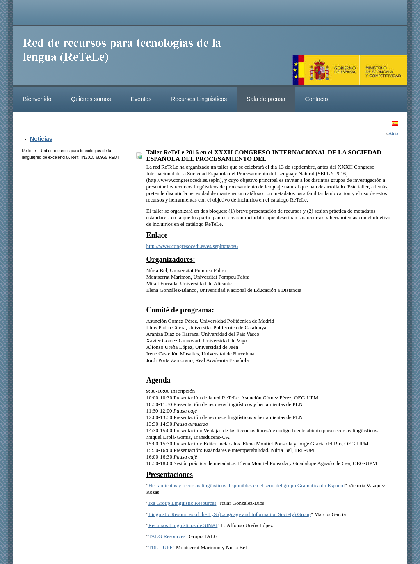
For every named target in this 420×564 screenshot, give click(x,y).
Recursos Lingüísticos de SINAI (183, 525)
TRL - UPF (160, 547)
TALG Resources (166, 536)
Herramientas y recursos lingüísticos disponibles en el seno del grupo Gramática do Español (246, 485)
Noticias (41, 138)
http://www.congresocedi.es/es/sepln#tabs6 (192, 246)
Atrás (393, 133)
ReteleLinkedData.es (125, 56)
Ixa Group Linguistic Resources (182, 503)
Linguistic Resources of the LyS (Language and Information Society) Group (229, 514)
